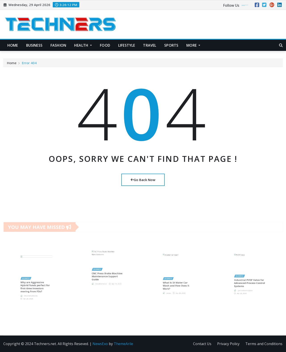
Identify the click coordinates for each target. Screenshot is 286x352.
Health (83, 45)
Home (12, 45)
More (193, 45)
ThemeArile (123, 343)
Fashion (58, 45)
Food (105, 45)
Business (34, 45)
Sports (171, 45)
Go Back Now (143, 179)
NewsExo (100, 343)
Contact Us (202, 343)
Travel (149, 45)
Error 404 (29, 64)
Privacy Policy (228, 343)
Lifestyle (126, 45)
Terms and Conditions (263, 343)
